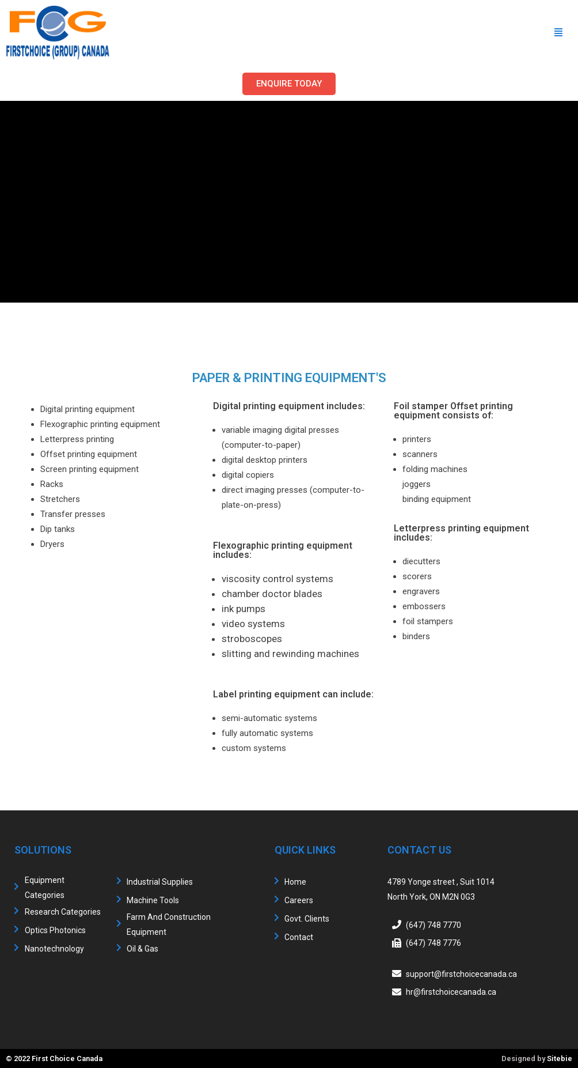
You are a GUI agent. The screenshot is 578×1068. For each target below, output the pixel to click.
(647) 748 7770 (433, 924)
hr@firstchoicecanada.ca (451, 992)
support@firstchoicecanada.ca (461, 973)
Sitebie (559, 1058)
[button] (289, 84)
